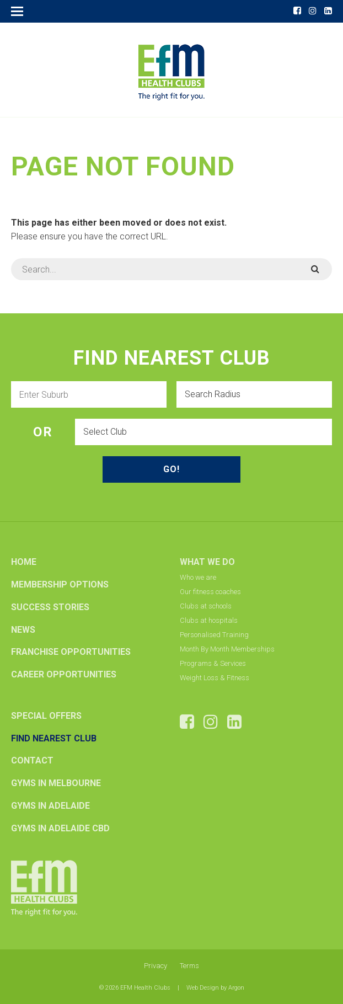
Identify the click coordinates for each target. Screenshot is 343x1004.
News (23, 629)
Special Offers (46, 716)
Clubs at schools (206, 606)
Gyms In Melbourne (56, 783)
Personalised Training (214, 635)
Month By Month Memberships (227, 649)
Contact (32, 760)
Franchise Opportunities (71, 652)
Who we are (198, 577)
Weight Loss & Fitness (214, 678)
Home (23, 562)
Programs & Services (213, 663)
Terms (189, 966)
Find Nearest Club (54, 738)
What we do (207, 562)
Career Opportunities (63, 674)
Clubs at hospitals (209, 620)
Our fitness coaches (210, 592)
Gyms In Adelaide (50, 805)
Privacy (155, 966)
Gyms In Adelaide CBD (60, 828)
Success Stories (50, 607)
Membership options (60, 584)
